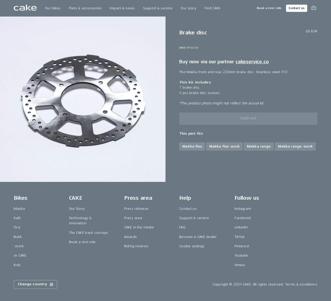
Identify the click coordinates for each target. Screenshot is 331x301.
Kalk (17, 218)
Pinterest (242, 246)
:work (19, 246)
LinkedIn (241, 227)
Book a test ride (269, 8)
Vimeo (240, 265)
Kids (17, 265)
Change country (36, 284)
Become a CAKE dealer (198, 237)
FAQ (182, 227)
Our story (188, 8)
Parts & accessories (85, 8)
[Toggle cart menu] (313, 8)
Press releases (136, 209)
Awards (130, 237)
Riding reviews (136, 246)
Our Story (77, 209)
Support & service (157, 8)
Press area (133, 218)
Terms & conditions (301, 284)
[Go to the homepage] (25, 8)
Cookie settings (192, 246)
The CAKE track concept (88, 233)
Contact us (297, 8)
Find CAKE (212, 8)
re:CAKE (20, 255)
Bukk (18, 237)
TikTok (240, 237)
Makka (19, 209)
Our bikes (53, 8)
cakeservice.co (252, 61)
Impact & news (122, 8)
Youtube (241, 255)
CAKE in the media (139, 227)
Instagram (243, 209)
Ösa (17, 227)
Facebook (243, 218)
